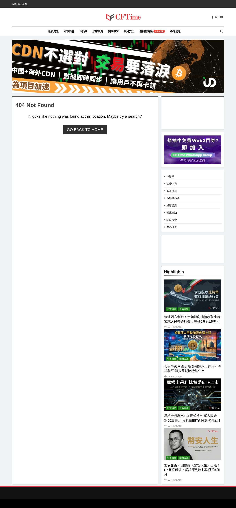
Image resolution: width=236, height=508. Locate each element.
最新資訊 (53, 31)
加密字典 (97, 31)
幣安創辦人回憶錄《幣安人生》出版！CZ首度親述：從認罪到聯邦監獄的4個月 (192, 469)
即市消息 (69, 31)
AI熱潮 (83, 31)
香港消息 (175, 31)
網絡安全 (129, 31)
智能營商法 (152, 31)
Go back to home (85, 129)
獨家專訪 (113, 31)
